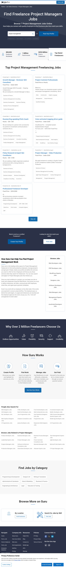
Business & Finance (41, 481)
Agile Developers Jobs (55, 440)
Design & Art (26, 477)
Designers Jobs (55, 280)
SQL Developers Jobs (6, 414)
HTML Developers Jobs (23, 410)
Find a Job (4, 545)
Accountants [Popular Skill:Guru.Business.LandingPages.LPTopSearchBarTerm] (28, 38)
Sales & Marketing (27, 481)
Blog (24, 539)
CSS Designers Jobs (6, 412)
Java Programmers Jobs (24, 414)
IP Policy (36, 536)
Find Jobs (49, 241)
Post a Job (60, 2)
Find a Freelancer (5, 542)
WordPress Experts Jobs (55, 274)
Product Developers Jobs (7, 435)
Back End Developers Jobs (24, 412)
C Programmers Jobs (6, 423)
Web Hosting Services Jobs (41, 412)
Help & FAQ (26, 536)
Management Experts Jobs (55, 298)
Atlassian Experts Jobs (40, 448)
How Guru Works (16, 539)
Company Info (16, 533)
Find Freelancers (20, 516)
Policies (36, 533)
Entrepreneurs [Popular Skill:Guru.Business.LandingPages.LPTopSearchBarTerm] (11, 38)
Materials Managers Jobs (40, 444)
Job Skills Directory (11, 6)
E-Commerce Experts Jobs (56, 410)
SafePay (14, 548)
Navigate (4, 533)
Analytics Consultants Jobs (25, 418)
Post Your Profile (48, 34)
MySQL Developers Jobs (56, 412)
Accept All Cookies (46, 564)
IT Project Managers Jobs (56, 448)
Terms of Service (38, 542)
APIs (24, 548)
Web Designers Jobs (6, 410)
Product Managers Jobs (24, 440)
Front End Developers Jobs (41, 410)
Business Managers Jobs (24, 435)
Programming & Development (11, 477)
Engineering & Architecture (10, 486)
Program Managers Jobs (7, 444)
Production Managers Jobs (8, 448)
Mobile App (26, 545)
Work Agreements (16, 545)
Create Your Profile (17, 241)
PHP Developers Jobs (55, 268)
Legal (22, 486)
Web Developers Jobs (55, 263)
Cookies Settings (6, 564)
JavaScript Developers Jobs (55, 305)
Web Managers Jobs (55, 292)
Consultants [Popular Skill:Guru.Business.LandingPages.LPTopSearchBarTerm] (35, 38)
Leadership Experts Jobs (7, 440)
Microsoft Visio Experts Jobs (57, 444)
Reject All (58, 564)
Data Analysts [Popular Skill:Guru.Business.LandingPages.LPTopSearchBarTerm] (20, 38)
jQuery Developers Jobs (24, 423)
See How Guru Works (33, 390)
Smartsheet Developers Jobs (25, 448)
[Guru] (5, 2)
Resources (26, 533)
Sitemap (25, 551)
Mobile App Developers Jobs (57, 418)
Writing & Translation (40, 477)
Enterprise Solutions (4, 549)
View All (33, 219)
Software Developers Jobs (55, 286)
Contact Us (26, 542)
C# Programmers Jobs (56, 423)
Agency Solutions (5, 553)
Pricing (14, 551)
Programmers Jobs (39, 418)
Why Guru (14, 542)
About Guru (15, 536)
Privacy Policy (37, 539)
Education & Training (34, 486)
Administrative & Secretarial (10, 481)
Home (3, 6)
